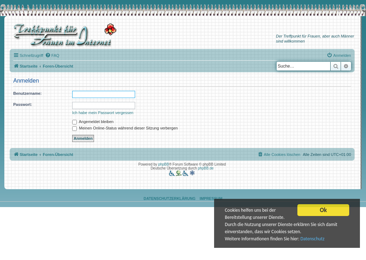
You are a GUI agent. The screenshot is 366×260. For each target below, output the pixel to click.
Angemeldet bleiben (93, 121)
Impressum (211, 198)
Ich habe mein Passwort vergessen (102, 113)
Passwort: (22, 104)
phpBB (163, 164)
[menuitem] (52, 55)
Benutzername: (27, 93)
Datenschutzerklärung (170, 198)
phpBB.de (206, 168)
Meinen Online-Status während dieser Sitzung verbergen (125, 128)
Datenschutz (314, 239)
